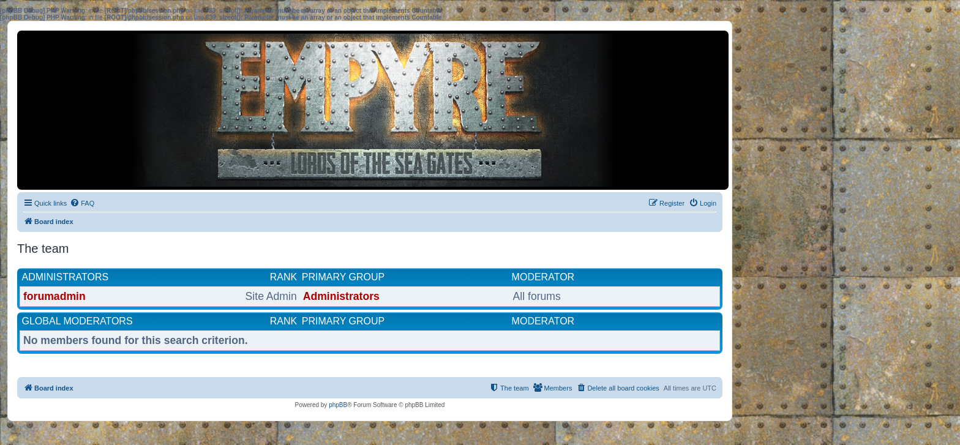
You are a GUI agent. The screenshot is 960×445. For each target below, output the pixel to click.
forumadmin (54, 296)
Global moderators (77, 321)
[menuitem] (82, 203)
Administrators (65, 277)
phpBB (338, 405)
